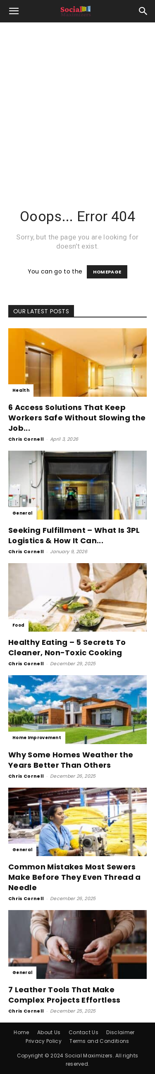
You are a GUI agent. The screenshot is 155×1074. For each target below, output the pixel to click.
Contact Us (83, 1032)
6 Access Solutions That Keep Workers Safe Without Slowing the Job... (76, 417)
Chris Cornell (26, 439)
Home (21, 1032)
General (22, 513)
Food (18, 625)
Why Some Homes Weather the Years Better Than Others (70, 759)
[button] (14, 11)
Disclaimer (120, 1032)
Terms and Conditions (99, 1041)
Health (20, 390)
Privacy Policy (43, 1041)
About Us (49, 1032)
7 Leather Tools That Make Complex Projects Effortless (64, 994)
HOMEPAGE (107, 271)
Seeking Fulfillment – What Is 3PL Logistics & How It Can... (74, 535)
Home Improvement (36, 738)
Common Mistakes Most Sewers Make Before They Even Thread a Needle (74, 877)
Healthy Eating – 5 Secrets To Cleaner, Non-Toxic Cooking (67, 647)
